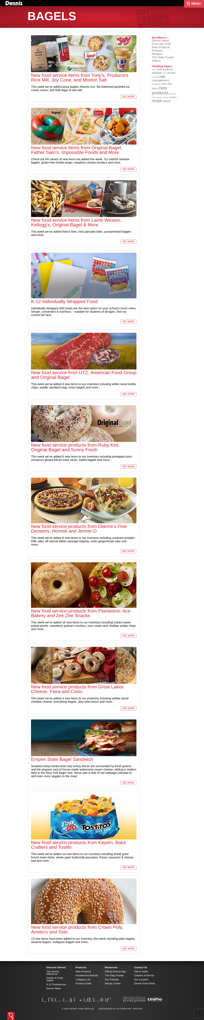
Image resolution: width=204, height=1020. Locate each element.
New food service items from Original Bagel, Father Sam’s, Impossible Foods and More (76, 150)
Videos (156, 60)
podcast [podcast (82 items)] (159, 97)
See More (128, 96)
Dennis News (160, 40)
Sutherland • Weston (129, 1009)
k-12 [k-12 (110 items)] (154, 77)
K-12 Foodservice (56, 984)
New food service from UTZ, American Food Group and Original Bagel (83, 375)
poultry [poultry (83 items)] (165, 97)
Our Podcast (112, 979)
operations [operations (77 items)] (172, 94)
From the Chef (161, 43)
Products (81, 967)
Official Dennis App (115, 971)
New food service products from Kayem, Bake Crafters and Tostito (78, 845)
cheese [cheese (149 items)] (157, 72)
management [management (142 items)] (160, 80)
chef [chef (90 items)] (164, 73)
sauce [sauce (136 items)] (166, 101)
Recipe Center (113, 983)
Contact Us (140, 967)
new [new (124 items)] (163, 83)
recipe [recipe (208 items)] (157, 101)
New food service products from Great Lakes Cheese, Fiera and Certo (77, 689)
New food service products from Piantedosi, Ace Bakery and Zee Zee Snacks (80, 613)
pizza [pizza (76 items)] (153, 97)
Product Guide (84, 983)
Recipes (157, 54)
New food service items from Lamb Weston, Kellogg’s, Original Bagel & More (76, 222)
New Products (161, 47)
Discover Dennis (56, 967)
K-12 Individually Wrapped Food (64, 301)
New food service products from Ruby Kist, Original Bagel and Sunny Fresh (75, 447)
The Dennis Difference (52, 972)
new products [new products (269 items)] (160, 90)
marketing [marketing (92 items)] (156, 84)
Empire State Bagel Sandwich (62, 759)
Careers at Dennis (144, 975)
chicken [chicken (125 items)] (171, 72)
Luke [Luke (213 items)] (161, 76)
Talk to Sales (141, 971)
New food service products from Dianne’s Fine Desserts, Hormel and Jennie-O (79, 529)
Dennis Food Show (144, 983)
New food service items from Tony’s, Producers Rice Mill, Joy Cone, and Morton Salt (79, 77)
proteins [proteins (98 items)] (173, 97)
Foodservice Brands (87, 975)
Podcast (157, 50)
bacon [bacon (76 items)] (154, 70)
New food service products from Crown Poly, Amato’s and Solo (77, 929)
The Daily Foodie (163, 57)
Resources (111, 967)
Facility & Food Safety (54, 979)
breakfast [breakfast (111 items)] (168, 69)
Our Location (141, 979)
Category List (83, 979)
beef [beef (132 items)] (159, 69)
